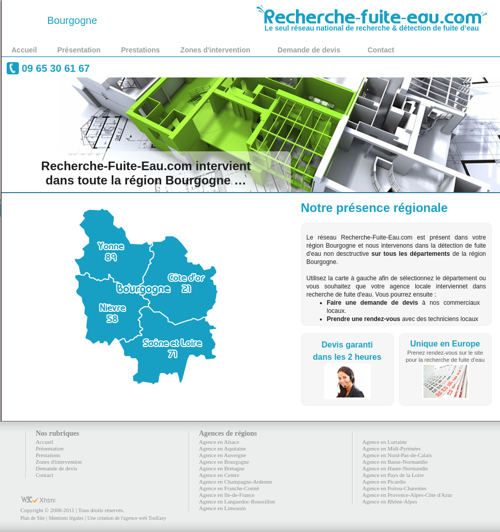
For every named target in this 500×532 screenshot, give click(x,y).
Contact (381, 50)
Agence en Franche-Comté (229, 488)
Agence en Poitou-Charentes (394, 488)
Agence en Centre (219, 475)
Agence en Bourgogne (224, 462)
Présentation (79, 50)
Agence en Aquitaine (222, 448)
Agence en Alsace (219, 442)
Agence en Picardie (384, 481)
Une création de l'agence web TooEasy (126, 518)
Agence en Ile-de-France (227, 495)
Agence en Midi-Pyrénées (391, 448)
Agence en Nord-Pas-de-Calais (397, 455)
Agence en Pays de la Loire (393, 475)
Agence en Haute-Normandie (395, 468)
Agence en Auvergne (222, 455)
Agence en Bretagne (221, 468)
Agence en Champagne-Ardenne (235, 481)
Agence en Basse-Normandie (395, 462)
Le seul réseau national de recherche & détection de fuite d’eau (372, 24)
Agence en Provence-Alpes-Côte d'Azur (407, 495)
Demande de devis (309, 50)
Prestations (140, 50)
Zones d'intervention (215, 50)
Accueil (24, 50)
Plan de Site (32, 518)
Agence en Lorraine (384, 442)
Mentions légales (65, 518)
